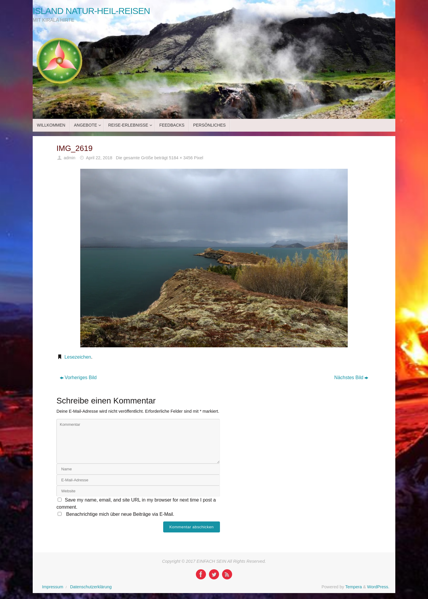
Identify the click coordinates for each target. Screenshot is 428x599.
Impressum (52, 586)
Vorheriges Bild (78, 377)
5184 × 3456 (181, 157)
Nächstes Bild (351, 377)
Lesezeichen (77, 357)
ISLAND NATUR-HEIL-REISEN (91, 11)
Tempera (353, 586)
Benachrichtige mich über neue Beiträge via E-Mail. (120, 514)
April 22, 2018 (99, 157)
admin (69, 157)
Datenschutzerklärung (91, 586)
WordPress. (378, 586)
